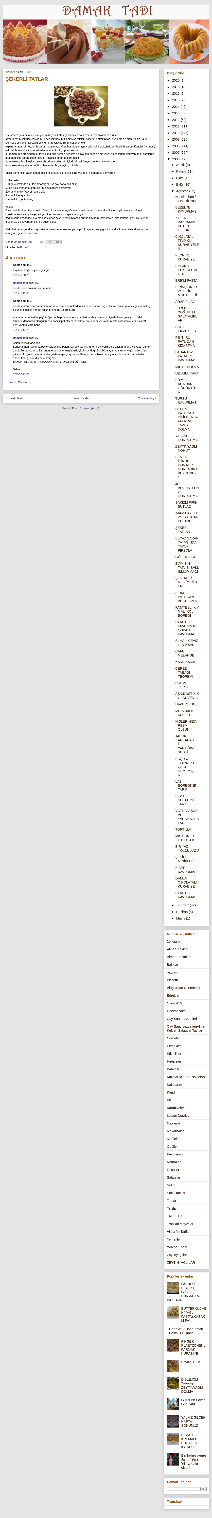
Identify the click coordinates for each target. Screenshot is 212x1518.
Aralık (181, 165)
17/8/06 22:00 (21, 374)
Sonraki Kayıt (15, 398)
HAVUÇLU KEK (187, 704)
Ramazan (174, 1162)
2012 (176, 120)
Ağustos (182, 191)
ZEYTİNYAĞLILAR (181, 1262)
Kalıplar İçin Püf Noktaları (186, 1077)
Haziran (182, 912)
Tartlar (171, 1201)
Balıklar (172, 964)
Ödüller (172, 1146)
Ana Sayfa (81, 398)
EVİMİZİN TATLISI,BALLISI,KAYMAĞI (187, 567)
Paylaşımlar (175, 1154)
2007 (176, 152)
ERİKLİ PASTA (186, 280)
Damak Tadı (20, 283)
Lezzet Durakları (179, 1115)
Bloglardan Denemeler (183, 988)
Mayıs (181, 918)
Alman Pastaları (179, 957)
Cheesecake (176, 1011)
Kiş (169, 1100)
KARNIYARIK (185, 662)
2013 (176, 113)
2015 (176, 100)
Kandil (171, 1092)
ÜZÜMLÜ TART (187, 373)
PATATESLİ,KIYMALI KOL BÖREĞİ (187, 611)
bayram (172, 972)
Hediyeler (174, 1061)
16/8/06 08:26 (21, 275)
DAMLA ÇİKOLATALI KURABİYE (186, 882)
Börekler (173, 995)
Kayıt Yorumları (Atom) (85, 408)
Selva (171, 1185)
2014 (176, 106)
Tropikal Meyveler (180, 1224)
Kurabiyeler (175, 1108)
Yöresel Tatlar (177, 1247)
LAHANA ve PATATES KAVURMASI (186, 356)
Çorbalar (173, 1038)
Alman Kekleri (177, 949)
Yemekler (174, 1239)
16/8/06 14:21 (21, 330)
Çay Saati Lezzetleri (182, 1019)
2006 (176, 159)
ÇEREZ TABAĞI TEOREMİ (184, 672)
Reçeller (173, 1170)
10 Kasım (174, 941)
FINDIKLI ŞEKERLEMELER (186, 270)
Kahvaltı (173, 1069)
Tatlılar (172, 1208)
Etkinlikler (174, 1054)
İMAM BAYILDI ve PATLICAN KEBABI (186, 517)
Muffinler (173, 1139)
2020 (176, 80)
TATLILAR (22, 247)
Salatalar (173, 1177)
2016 (176, 93)
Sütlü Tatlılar (176, 1193)
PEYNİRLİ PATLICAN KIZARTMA (185, 341)
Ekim (180, 178)
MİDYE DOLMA (187, 367)
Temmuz (183, 905)
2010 (176, 133)
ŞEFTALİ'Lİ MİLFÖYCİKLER (186, 582)
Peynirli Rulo (190, 1362)
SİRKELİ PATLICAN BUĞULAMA (186, 597)
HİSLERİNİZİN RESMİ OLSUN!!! (186, 725)
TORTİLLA (183, 829)
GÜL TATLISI (185, 557)
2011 (176, 126)
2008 (176, 146)
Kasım (181, 171)
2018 (176, 87)
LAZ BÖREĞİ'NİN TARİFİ (186, 785)
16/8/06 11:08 (21, 293)
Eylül (180, 184)
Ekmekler (174, 1046)
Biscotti (172, 980)
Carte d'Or (174, 1003)
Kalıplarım (174, 1084)
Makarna (173, 1123)
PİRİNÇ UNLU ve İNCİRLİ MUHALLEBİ (186, 291)
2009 (176, 139)
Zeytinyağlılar (177, 1255)
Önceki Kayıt (147, 398)
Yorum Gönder (18, 382)
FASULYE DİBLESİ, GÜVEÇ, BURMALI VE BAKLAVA (184, 1292)
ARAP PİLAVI (185, 302)
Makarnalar (175, 1131)
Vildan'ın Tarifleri (179, 1231)
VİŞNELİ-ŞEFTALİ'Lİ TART (185, 800)
